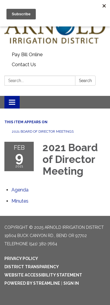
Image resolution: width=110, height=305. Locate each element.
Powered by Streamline (32, 283)
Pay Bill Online (27, 54)
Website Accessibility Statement (43, 275)
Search (85, 80)
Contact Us (24, 64)
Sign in (71, 283)
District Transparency (31, 266)
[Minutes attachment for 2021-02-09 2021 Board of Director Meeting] (19, 201)
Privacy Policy (21, 258)
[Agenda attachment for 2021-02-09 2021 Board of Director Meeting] (19, 190)
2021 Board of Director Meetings (43, 131)
